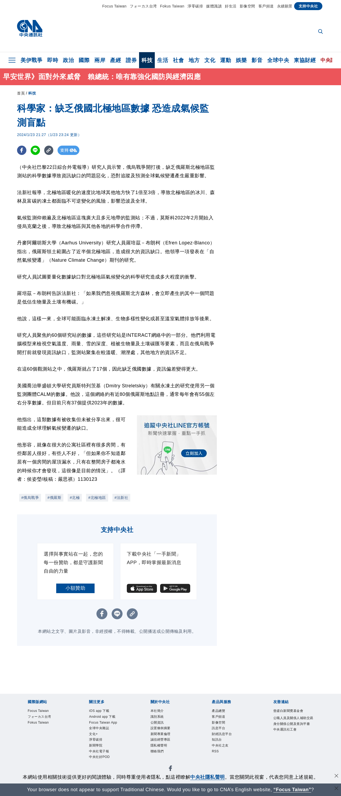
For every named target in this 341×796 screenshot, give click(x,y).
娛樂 (241, 60)
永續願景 (285, 6)
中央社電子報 (100, 753)
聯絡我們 (158, 753)
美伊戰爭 (31, 60)
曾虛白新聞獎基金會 (289, 711)
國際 (84, 60)
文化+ (93, 735)
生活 (162, 60)
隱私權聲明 (160, 747)
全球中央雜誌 (100, 729)
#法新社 (121, 497)
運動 (225, 60)
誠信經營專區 (161, 741)
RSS (215, 753)
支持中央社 (308, 6)
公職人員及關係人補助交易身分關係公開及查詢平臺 (293, 724)
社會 (178, 60)
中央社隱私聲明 (207, 777)
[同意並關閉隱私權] (336, 776)
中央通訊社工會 (286, 736)
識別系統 (158, 717)
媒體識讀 (214, 6)
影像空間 (247, 6)
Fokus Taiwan (172, 6)
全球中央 (278, 60)
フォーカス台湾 (143, 6)
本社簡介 (158, 711)
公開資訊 (158, 723)
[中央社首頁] (29, 29)
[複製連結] (49, 150)
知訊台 (217, 741)
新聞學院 (96, 747)
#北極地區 (97, 497)
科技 (146, 60)
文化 (209, 60)
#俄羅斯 (54, 497)
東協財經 (305, 60)
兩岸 (99, 60)
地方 (194, 60)
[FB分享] (21, 150)
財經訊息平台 (222, 735)
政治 (68, 60)
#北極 (75, 497)
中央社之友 (221, 747)
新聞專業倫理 (161, 735)
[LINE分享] (35, 150)
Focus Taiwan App (104, 723)
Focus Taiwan (114, 6)
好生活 (231, 6)
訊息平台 (219, 729)
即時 (52, 60)
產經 (115, 60)
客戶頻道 (266, 6)
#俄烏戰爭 (30, 497)
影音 (256, 60)
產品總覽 (219, 711)
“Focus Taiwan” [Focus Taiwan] (292, 789)
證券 (131, 60)
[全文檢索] (321, 32)
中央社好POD (100, 759)
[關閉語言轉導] (336, 789)
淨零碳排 (195, 6)
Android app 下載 (103, 717)
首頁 (21, 93)
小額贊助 (75, 588)
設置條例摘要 (161, 729)
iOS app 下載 (100, 711)
